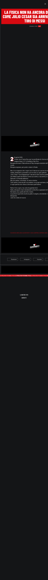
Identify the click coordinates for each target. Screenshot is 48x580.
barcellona (19, 233)
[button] (45, 4)
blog (39, 26)
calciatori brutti (26, 233)
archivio (14, 233)
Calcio (32, 233)
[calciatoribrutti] (5, 4)
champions (36, 233)
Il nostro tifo (24, 295)
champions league (43, 233)
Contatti (24, 298)
